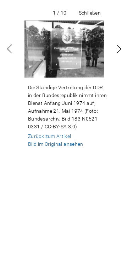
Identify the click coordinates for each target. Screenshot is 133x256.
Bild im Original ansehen (55, 144)
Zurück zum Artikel (49, 136)
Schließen (90, 13)
